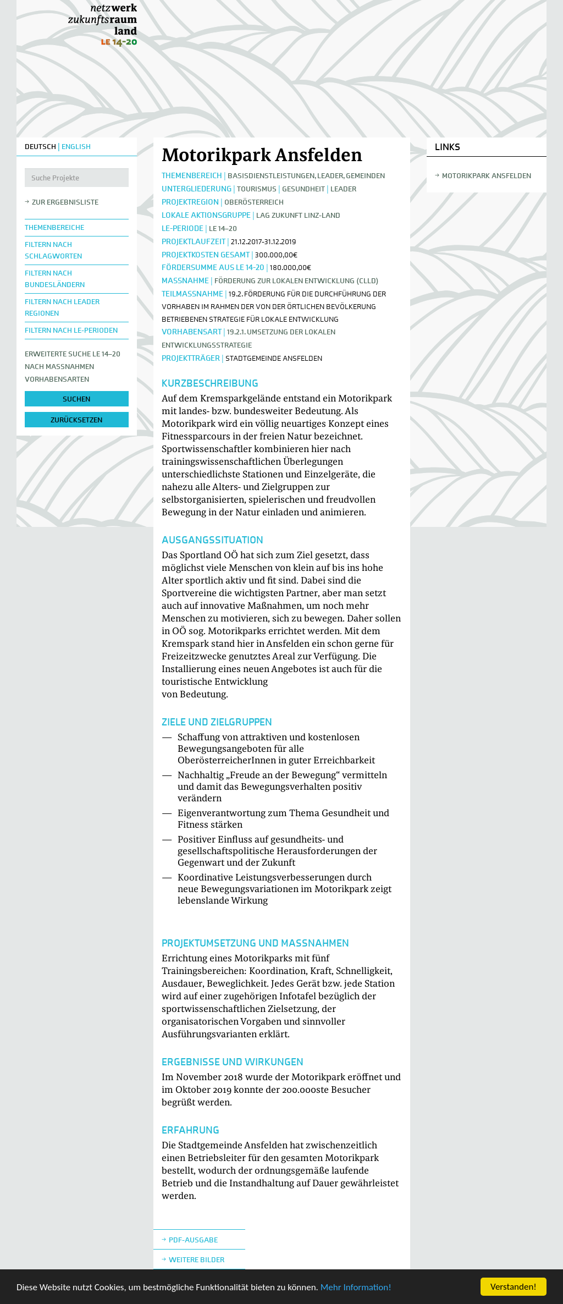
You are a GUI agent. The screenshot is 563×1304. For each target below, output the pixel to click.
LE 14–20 (223, 228)
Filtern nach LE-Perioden (71, 330)
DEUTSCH (40, 146)
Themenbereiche (54, 227)
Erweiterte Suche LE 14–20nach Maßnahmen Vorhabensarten (72, 366)
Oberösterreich (254, 202)
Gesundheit (303, 189)
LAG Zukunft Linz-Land (298, 215)
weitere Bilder (196, 1260)
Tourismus (257, 189)
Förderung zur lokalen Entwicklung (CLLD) (296, 281)
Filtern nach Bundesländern (55, 278)
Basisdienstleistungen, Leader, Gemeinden (306, 175)
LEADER (343, 189)
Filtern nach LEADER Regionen (62, 307)
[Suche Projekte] (77, 177)
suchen (76, 399)
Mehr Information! (356, 1288)
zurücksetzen (76, 420)
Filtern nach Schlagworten (53, 250)
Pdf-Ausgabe (193, 1240)
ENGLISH (76, 146)
